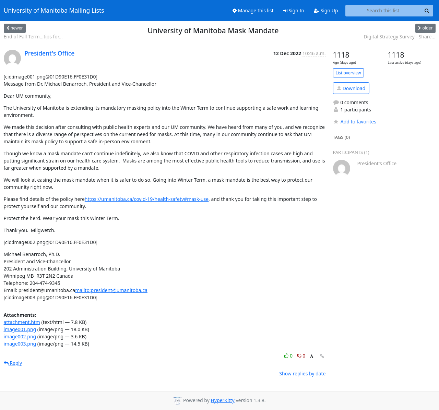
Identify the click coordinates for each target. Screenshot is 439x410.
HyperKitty (222, 400)
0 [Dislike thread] (301, 355)
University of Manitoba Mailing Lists (54, 11)
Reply (13, 363)
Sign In (293, 10)
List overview (348, 73)
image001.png (20, 329)
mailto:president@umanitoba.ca (111, 290)
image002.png (20, 336)
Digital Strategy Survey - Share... (399, 36)
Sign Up (326, 10)
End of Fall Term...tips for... (33, 36)
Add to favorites (354, 121)
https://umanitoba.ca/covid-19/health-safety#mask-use (147, 199)
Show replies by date (302, 373)
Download (351, 88)
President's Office (49, 53)
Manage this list (253, 10)
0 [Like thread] (289, 355)
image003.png (20, 343)
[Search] (427, 10)
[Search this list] (383, 10)
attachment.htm (22, 322)
